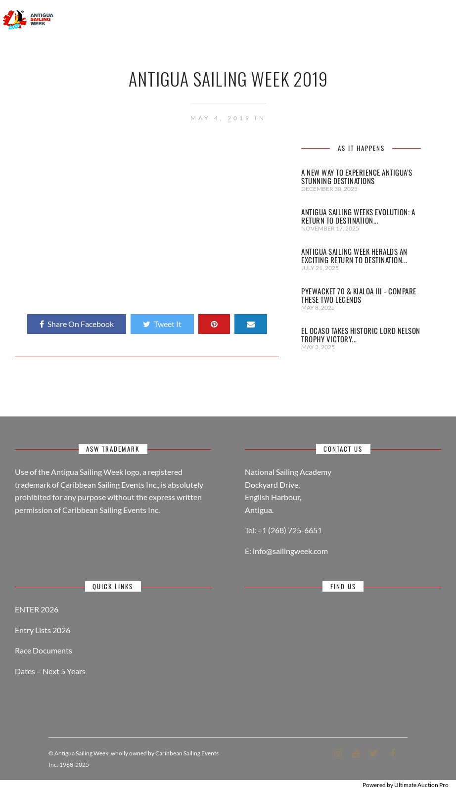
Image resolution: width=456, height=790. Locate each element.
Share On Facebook (77, 323)
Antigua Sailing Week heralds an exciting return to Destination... (354, 255)
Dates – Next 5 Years (50, 671)
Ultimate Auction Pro (421, 785)
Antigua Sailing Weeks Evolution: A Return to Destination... (358, 216)
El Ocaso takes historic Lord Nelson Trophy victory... (360, 334)
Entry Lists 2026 (42, 630)
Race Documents (43, 650)
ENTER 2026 (36, 609)
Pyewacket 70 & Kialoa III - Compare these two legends (358, 295)
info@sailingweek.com (290, 551)
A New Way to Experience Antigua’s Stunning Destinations (356, 176)
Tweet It (162, 323)
